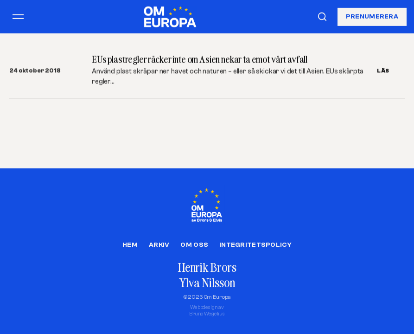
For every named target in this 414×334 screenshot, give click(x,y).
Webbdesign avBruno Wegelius (207, 310)
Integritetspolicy (255, 245)
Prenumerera (372, 16)
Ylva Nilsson (207, 283)
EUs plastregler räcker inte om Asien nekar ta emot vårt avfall (199, 59)
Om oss (194, 245)
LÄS (383, 70)
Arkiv (159, 245)
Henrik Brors (207, 267)
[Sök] (322, 16)
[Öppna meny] (18, 16)
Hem (130, 245)
